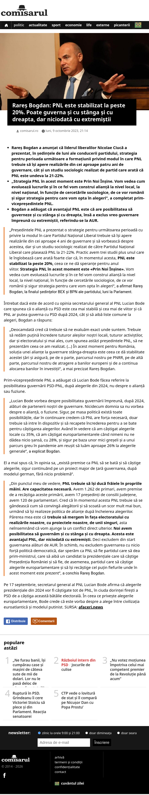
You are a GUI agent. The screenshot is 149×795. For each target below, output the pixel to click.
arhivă (59, 758)
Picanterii (128, 26)
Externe (108, 26)
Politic (20, 26)
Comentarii (44, 622)
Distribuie (15, 622)
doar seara (127, 734)
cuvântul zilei (69, 784)
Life (93, 26)
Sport (59, 26)
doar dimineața (98, 734)
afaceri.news (91, 608)
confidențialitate (67, 768)
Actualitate (40, 26)
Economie (77, 26)
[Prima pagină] (7, 25)
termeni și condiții (68, 763)
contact (60, 772)
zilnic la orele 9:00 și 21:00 (59, 734)
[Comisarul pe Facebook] (4, 776)
